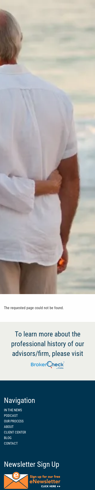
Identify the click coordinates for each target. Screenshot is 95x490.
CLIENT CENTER (15, 432)
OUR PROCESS (14, 421)
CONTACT (11, 443)
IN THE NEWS (13, 410)
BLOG (8, 438)
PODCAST (11, 416)
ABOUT (9, 427)
